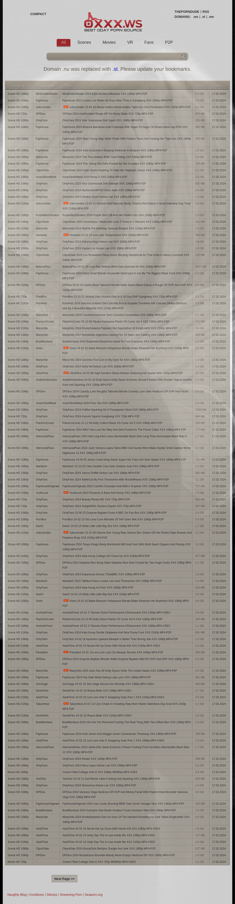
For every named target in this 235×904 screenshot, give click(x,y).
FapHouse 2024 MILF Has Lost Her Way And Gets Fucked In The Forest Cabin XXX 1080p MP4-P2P (124, 429)
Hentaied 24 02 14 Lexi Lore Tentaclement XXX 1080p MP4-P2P (105, 235)
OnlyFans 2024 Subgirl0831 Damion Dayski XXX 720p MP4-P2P (102, 506)
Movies (109, 42)
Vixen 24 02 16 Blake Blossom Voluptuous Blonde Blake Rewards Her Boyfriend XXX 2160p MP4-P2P (126, 350)
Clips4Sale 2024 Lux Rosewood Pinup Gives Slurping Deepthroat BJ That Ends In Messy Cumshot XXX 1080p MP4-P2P (125, 257)
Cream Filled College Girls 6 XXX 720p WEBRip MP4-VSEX (99, 861)
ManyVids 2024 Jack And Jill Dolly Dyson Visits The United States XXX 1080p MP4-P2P (119, 670)
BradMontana (44, 341)
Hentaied (41, 235)
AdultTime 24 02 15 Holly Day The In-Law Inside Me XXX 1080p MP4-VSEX (108, 835)
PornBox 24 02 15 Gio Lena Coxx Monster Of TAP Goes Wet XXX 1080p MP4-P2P (113, 519)
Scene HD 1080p (18, 93)
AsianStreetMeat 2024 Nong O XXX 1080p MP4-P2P (94, 177)
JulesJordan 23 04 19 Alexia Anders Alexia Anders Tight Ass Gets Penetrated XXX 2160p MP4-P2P (126, 107)
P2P (169, 42)
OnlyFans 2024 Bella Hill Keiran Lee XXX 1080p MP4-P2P (98, 366)
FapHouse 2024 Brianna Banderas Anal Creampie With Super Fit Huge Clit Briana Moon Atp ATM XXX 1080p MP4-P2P (124, 129)
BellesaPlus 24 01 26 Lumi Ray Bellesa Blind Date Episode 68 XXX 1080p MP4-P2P (114, 266)
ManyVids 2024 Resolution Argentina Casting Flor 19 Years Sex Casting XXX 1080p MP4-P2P (119, 335)
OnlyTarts (42, 639)
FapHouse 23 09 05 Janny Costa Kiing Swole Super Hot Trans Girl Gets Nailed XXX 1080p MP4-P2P (124, 459)
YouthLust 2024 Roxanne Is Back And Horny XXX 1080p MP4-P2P (106, 492)
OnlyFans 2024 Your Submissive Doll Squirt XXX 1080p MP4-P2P (102, 120)
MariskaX (41, 466)
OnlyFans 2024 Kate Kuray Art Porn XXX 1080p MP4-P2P (98, 587)
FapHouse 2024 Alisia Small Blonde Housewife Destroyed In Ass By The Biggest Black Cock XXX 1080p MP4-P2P (126, 276)
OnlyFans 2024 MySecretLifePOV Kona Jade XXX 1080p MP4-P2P (103, 190)
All (63, 42)
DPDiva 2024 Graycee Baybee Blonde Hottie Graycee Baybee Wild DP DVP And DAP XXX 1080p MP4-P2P (126, 661)
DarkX (39, 526)
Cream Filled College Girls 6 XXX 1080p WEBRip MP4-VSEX (99, 772)
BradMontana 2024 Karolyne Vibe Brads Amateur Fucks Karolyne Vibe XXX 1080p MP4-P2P (119, 810)
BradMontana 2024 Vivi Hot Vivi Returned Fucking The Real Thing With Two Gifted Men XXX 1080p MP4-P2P (127, 725)
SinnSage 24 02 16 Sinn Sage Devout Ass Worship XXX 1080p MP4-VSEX (108, 684)
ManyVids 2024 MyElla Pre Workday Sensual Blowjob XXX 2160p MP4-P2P (108, 228)
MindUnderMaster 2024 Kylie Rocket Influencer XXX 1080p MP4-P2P (104, 93)
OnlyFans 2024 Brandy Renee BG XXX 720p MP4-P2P (96, 499)
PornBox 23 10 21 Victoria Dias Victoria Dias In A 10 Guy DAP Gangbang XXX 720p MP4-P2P (120, 296)
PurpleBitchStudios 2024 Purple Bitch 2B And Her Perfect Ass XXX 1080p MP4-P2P (113, 215)
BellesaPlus (43, 266)
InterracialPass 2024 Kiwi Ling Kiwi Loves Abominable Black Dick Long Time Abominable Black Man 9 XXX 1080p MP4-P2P (124, 439)
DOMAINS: (182, 17)
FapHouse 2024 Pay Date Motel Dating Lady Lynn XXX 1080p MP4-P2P (106, 677)
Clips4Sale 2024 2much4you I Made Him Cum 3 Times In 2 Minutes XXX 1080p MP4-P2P (117, 221)
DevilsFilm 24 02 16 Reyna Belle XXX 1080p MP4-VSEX (96, 690)
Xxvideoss (36, 894)
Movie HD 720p (17, 861)
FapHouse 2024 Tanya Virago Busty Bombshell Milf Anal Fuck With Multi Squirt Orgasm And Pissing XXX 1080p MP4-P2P (126, 547)
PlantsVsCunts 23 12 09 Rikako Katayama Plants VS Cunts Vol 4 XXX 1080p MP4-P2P (115, 321)
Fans (149, 42)
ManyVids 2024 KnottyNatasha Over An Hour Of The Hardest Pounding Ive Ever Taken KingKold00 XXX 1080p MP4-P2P (126, 819)
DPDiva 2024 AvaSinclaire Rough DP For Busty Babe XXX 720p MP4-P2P (107, 113)
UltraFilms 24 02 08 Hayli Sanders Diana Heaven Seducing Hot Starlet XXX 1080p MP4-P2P (122, 373)
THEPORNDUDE (186, 12)
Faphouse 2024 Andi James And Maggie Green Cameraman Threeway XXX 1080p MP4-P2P (119, 734)
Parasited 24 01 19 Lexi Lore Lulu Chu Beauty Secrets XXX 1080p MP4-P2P (112, 652)
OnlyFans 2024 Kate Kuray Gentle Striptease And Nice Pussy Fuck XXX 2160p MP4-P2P (117, 632)
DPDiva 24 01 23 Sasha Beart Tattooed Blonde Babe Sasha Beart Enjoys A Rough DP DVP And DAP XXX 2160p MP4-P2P (127, 287)
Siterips (52, 894)
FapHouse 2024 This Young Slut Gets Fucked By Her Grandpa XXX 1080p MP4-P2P (114, 163)
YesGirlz (41, 778)
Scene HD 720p (17, 113)
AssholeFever (44, 612)
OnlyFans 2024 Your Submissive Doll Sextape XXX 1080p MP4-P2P (104, 183)
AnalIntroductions (46, 379)
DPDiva (40, 113)
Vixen (39, 348)
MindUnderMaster (47, 93)
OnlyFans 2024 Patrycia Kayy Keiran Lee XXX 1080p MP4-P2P (101, 241)
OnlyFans (42, 120)
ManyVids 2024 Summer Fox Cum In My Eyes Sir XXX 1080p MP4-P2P (106, 359)
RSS (205, 12)
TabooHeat (42, 704)
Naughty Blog (17, 894)
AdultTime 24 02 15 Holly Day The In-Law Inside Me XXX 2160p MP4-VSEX (108, 842)
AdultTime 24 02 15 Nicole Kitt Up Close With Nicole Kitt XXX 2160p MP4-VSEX (111, 645)
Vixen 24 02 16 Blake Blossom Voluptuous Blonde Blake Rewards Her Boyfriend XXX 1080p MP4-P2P (126, 603)
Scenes (84, 42)
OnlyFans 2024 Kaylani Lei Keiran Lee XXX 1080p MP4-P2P (99, 248)
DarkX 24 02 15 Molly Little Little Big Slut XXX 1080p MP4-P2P (101, 526)
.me (211, 17)
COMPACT (38, 14)
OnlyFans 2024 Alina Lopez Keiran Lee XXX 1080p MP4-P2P (99, 765)
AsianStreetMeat (46, 177)
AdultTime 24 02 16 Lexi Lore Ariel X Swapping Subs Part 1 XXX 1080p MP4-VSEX (113, 740)
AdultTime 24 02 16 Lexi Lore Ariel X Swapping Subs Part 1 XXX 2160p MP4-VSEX (113, 697)
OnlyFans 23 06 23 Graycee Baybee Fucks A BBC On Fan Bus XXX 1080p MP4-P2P (114, 512)
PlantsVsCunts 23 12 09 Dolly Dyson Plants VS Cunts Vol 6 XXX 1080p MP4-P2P (112, 619)
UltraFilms (42, 373)
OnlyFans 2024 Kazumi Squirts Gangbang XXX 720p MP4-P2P (101, 416)
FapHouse (42, 100)
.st (203, 17)
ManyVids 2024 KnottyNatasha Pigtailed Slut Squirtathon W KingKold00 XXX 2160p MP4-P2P (119, 328)
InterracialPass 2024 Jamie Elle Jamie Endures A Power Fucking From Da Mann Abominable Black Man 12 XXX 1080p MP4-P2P (125, 750)
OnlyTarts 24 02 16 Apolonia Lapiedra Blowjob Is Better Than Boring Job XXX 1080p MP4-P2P (120, 639)
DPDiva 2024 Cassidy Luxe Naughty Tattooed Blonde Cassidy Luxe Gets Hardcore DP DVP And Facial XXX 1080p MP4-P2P (125, 394)
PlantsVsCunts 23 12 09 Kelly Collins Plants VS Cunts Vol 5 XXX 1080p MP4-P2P (112, 423)
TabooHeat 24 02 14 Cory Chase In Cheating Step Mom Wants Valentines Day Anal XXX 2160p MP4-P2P (124, 706)
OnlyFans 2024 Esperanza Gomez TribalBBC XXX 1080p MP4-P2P (103, 574)
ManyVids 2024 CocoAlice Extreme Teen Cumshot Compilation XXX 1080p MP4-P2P (114, 315)
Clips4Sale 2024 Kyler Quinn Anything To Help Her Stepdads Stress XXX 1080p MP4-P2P (117, 170)
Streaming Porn (71, 894)
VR (130, 42)
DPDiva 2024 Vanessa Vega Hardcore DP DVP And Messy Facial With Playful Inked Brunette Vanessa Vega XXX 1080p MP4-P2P (124, 794)
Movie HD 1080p (18, 772)
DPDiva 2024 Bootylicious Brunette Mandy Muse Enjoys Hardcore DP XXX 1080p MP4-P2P (118, 855)
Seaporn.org (94, 894)
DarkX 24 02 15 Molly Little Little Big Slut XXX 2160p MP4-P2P (101, 594)
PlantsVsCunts (45, 321)
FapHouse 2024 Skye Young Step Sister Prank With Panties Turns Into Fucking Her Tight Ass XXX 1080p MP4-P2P (126, 141)
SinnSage (42, 684)
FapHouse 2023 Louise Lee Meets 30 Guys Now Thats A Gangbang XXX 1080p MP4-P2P (117, 100)
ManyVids (42, 157)
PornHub (41, 303)
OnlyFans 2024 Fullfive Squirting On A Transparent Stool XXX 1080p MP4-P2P (110, 409)
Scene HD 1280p (18, 758)
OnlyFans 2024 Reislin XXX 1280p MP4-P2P (89, 758)
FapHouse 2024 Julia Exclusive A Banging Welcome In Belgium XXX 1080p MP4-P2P (114, 150)
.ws (195, 17)
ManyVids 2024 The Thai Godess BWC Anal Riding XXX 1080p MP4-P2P (107, 157)
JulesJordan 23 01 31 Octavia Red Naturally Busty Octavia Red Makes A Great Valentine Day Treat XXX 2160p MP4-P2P (126, 206)
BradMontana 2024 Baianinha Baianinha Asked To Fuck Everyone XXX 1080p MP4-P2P (116, 341)
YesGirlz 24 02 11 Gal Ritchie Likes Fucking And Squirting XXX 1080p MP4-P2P (111, 778)
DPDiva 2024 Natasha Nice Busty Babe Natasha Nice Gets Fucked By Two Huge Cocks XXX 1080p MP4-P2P (127, 565)
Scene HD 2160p (18, 107)
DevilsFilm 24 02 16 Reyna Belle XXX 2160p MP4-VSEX (96, 715)
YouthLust (42, 492)
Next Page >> (64, 879)
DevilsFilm (42, 690)
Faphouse (42, 734)
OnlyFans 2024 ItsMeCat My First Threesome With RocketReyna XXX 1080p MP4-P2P (115, 479)
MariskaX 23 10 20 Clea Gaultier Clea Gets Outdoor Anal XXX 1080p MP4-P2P (110, 466)
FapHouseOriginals (47, 486)
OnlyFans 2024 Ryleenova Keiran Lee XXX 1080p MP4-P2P (99, 785)
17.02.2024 (219, 93)
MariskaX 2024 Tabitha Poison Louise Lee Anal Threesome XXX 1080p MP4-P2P (112, 581)
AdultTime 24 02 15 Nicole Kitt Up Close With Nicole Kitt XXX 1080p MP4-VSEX (111, 828)
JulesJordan (43, 107)
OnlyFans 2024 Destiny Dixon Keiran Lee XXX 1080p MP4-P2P (101, 196)
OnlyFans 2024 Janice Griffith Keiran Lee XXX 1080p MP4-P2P (101, 473)
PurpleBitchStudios (47, 215)
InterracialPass (45, 436)
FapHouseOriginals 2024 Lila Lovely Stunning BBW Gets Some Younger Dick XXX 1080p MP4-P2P (123, 803)
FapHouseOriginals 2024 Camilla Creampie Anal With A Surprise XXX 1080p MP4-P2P (115, 486)
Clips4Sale (42, 170)
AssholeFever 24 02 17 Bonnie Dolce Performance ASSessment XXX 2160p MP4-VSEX (116, 612)
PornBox (41, 296)
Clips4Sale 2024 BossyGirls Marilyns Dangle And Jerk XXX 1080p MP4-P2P (109, 848)
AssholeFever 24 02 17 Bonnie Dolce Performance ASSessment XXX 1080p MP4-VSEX (116, 625)
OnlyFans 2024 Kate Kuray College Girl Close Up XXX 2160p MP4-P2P (106, 556)
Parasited (42, 652)
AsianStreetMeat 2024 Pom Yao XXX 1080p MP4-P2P (95, 403)
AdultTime (42, 645)
